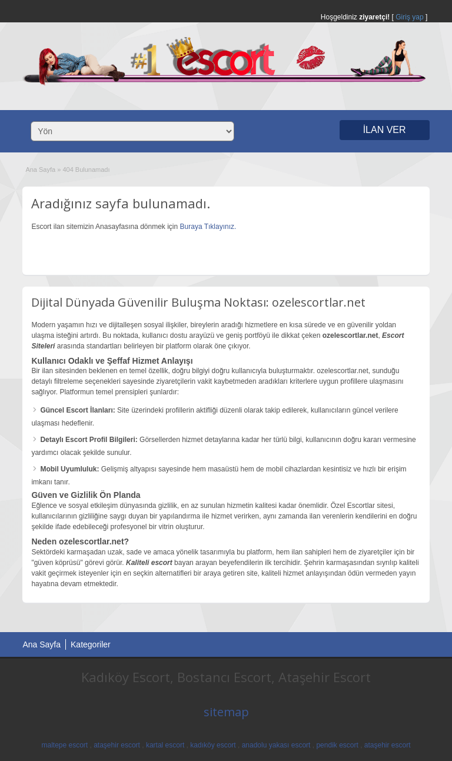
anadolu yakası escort (276, 745)
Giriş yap (409, 17)
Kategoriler (91, 644)
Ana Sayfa (40, 169)
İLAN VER (384, 130)
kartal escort (165, 745)
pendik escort (337, 745)
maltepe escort (64, 745)
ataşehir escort (117, 745)
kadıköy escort (212, 745)
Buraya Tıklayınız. (208, 226)
